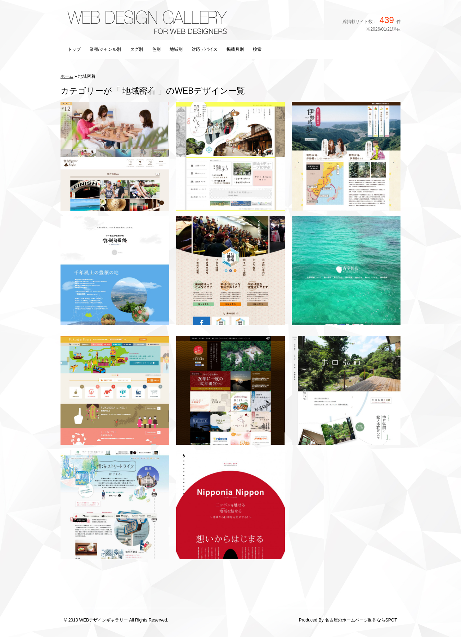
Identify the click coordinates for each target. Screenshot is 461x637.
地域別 (176, 49)
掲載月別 (235, 49)
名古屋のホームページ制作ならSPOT (361, 620)
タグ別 (136, 49)
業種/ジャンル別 (105, 49)
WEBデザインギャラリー (103, 620)
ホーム (67, 76)
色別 (156, 49)
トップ (74, 49)
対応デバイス (205, 49)
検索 (257, 49)
